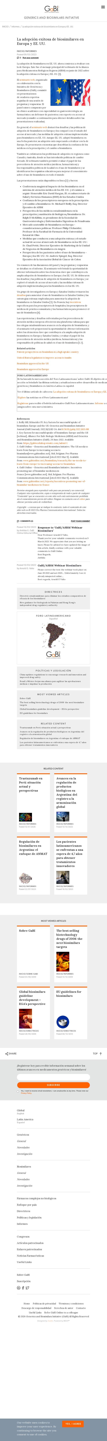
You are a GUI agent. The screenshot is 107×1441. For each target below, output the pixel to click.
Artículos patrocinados (30, 1243)
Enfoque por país (27, 1204)
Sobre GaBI (25, 698)
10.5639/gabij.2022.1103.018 (75, 429)
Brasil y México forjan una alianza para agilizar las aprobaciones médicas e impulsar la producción (50, 682)
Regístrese (23, 403)
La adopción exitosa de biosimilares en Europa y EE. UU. (48, 27)
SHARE (11, 1053)
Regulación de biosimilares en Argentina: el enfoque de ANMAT (50, 738)
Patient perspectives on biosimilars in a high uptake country (48, 352)
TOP (97, 1053)
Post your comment (31, 58)
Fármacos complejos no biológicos (36, 1198)
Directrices (23, 1211)
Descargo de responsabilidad (36, 1308)
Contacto (81, 1308)
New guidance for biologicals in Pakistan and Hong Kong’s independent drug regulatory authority (47, 603)
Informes (15, 27)
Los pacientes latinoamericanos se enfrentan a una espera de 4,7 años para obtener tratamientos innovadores (53, 743)
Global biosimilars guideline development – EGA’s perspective (49, 709)
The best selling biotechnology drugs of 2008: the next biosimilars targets (69, 939)
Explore (22, 397)
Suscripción (24, 1281)
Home (27, 1303)
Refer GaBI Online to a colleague (61, 1312)
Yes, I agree (73, 1424)
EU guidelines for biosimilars (34, 713)
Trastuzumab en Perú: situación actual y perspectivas (45, 727)
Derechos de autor (63, 1308)
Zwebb (50, 1321)
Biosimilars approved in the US (32, 363)
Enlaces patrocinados (29, 1249)
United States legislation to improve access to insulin (44, 357)
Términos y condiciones (71, 1303)
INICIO (5, 27)
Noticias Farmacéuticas (30, 1255)
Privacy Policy (26, 1093)
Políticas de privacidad (44, 1303)
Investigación (24, 1153)
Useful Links (24, 1262)
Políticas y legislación (29, 1217)
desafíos (21, 295)
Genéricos (23, 1134)
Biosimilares (24, 1166)
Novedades (23, 1147)
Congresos (23, 1236)
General (21, 1141)
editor (82, 499)
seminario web (27, 79)
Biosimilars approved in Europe (33, 369)
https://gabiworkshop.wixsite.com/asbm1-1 (45, 443)
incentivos (75, 302)
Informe (99, 403)
